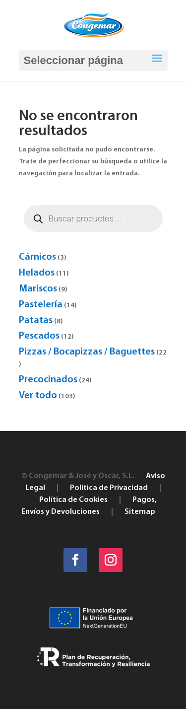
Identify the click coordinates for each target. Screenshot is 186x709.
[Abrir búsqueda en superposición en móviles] (93, 218)
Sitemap (139, 512)
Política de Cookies (73, 500)
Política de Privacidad (109, 488)
